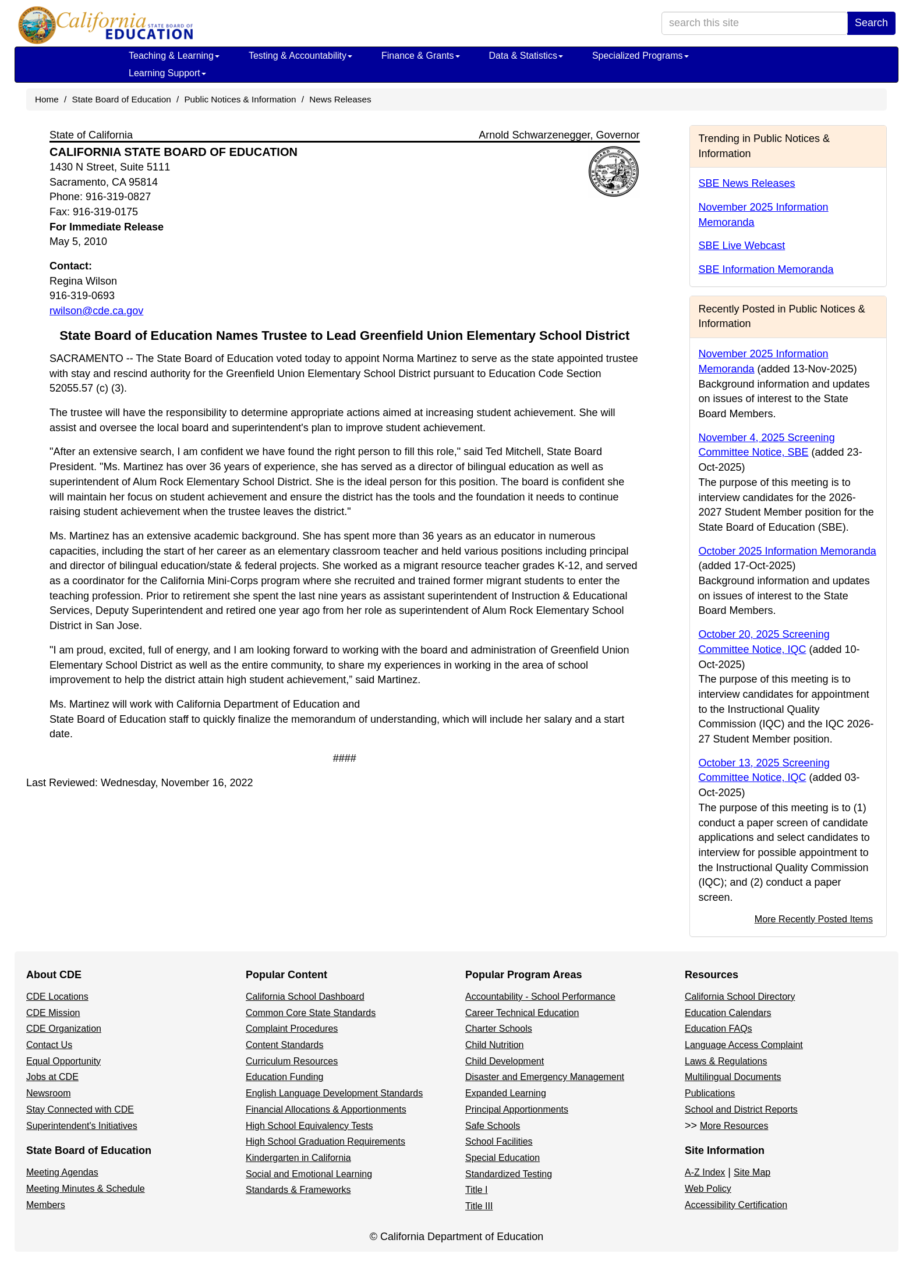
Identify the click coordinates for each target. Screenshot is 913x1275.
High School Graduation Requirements (325, 1141)
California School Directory (740, 996)
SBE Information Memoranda (766, 269)
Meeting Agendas (62, 1172)
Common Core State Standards (311, 1013)
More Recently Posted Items (814, 919)
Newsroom (48, 1093)
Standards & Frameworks (298, 1190)
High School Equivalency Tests (309, 1126)
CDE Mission (53, 1013)
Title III (479, 1206)
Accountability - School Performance (540, 996)
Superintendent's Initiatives (81, 1126)
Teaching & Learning (174, 56)
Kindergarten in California (298, 1158)
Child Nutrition (494, 1045)
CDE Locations (57, 996)
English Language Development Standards (334, 1093)
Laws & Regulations (726, 1061)
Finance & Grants (420, 56)
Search (871, 23)
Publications (710, 1093)
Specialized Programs (640, 56)
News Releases (340, 99)
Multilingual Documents (733, 1077)
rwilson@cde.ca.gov (96, 311)
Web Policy (708, 1189)
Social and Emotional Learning (309, 1174)
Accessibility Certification (736, 1205)
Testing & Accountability (300, 56)
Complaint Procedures (292, 1029)
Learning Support (167, 73)
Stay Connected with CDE (80, 1109)
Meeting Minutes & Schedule (85, 1189)
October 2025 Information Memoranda (787, 551)
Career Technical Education (522, 1013)
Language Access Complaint (744, 1045)
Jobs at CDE (52, 1077)
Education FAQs (718, 1029)
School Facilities (499, 1141)
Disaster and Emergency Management (544, 1077)
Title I (476, 1190)
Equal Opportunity (63, 1061)
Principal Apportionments (516, 1109)
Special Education (502, 1158)
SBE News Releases (747, 183)
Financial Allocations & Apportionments (326, 1109)
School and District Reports (741, 1109)
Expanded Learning (505, 1093)
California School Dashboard (305, 996)
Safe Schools (492, 1126)
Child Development (504, 1061)
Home (47, 99)
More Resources (734, 1126)
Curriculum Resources (292, 1061)
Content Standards (284, 1045)
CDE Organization (63, 1029)
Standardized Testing (508, 1174)
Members (45, 1205)
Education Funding (284, 1077)
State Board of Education (121, 99)
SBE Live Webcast (742, 245)
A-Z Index (705, 1172)
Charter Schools (498, 1029)
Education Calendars (728, 1013)
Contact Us (49, 1045)
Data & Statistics (526, 56)
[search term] (754, 23)
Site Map (752, 1172)
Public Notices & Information (240, 99)
